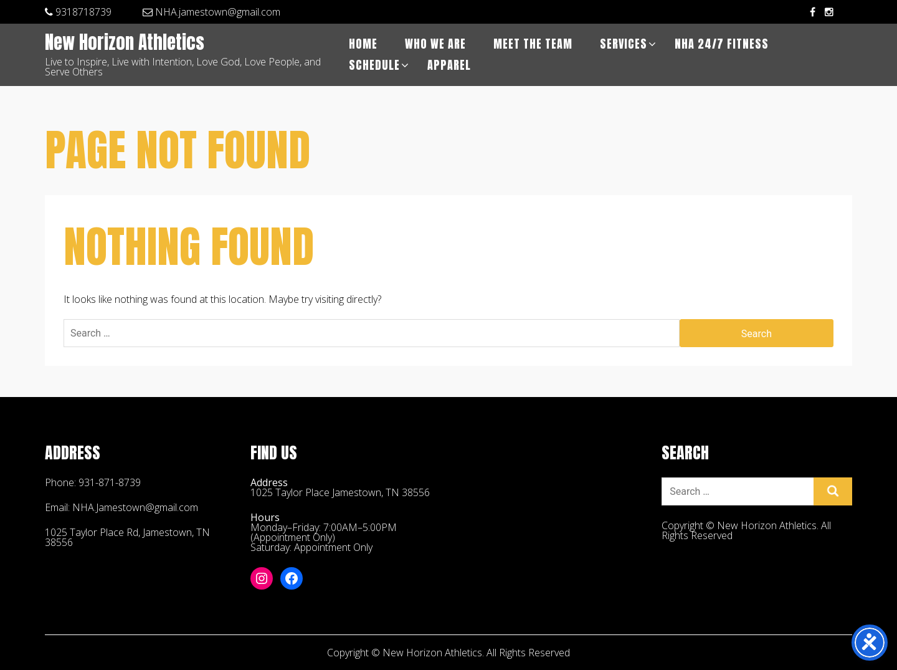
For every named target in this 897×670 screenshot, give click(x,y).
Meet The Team (532, 44)
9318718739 (78, 12)
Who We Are (435, 44)
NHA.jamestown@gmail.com (211, 12)
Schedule (374, 65)
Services (623, 44)
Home (363, 44)
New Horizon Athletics (124, 43)
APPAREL (449, 65)
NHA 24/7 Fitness (722, 44)
